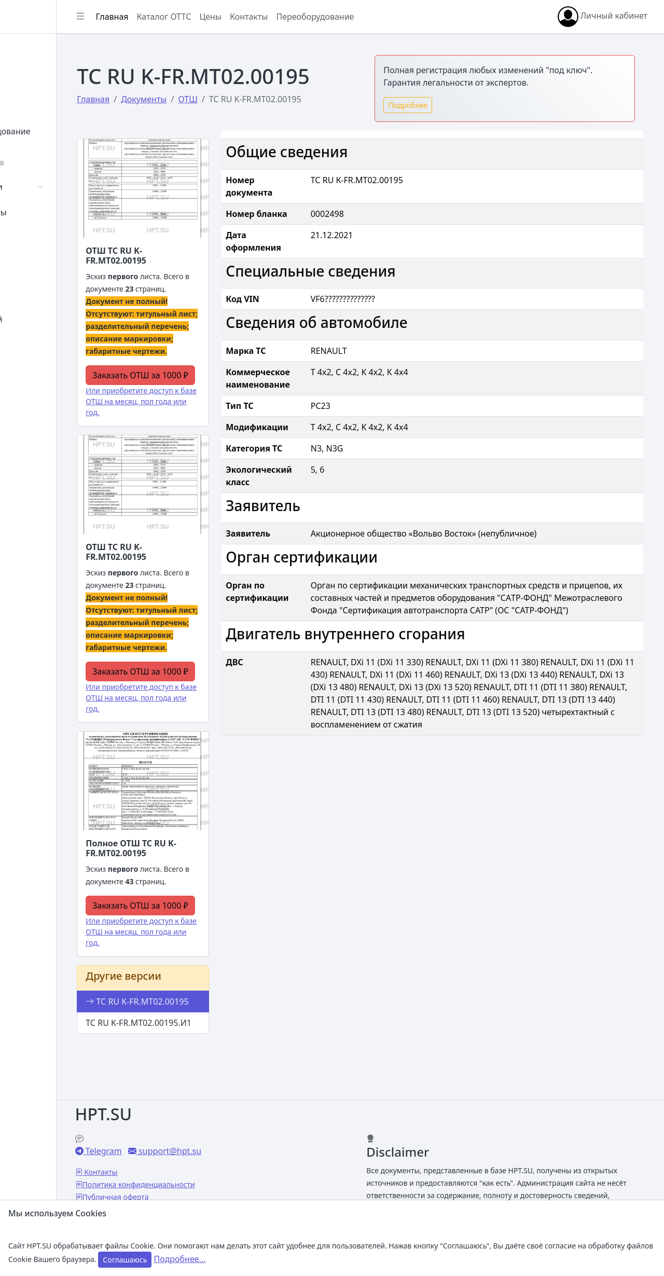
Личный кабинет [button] (602, 16)
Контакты (39, 344)
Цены (31, 293)
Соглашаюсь (125, 1260)
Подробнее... (180, 1259)
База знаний (45, 319)
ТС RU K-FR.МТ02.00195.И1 (190, 1070)
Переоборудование (59, 131)
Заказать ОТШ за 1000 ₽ (204, 382)
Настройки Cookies (193, 1197)
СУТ (28, 237)
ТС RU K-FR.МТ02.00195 (183, 1036)
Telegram (179, 1139)
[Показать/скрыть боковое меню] (156, 16)
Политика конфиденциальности (215, 1172)
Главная (37, 50)
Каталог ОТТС (240, 16)
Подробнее (446, 105)
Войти (32, 75)
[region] (66, 642)
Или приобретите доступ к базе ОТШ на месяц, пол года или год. (200, 415)
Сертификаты (47, 212)
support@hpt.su (245, 1139)
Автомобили (45, 187)
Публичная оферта (192, 1185)
